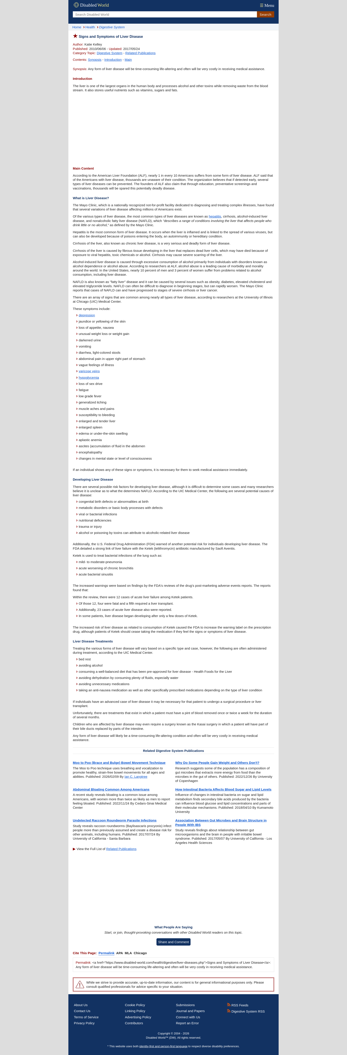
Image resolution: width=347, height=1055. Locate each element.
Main (128, 59)
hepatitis (215, 216)
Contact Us (82, 1011)
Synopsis (94, 59)
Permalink (106, 953)
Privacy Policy (84, 1023)
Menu (266, 5)
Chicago (140, 953)
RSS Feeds (238, 1005)
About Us (81, 1005)
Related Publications (140, 53)
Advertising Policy (138, 1017)
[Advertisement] (173, 130)
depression (87, 315)
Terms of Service (86, 1017)
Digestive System (109, 53)
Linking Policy (135, 1011)
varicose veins (89, 371)
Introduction (113, 59)
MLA (128, 953)
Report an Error (187, 1023)
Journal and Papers (190, 1011)
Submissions (185, 1005)
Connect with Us (188, 1017)
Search (266, 14)
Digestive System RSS (246, 1011)
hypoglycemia (89, 377)
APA (119, 953)
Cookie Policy (135, 1005)
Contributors (134, 1023)
